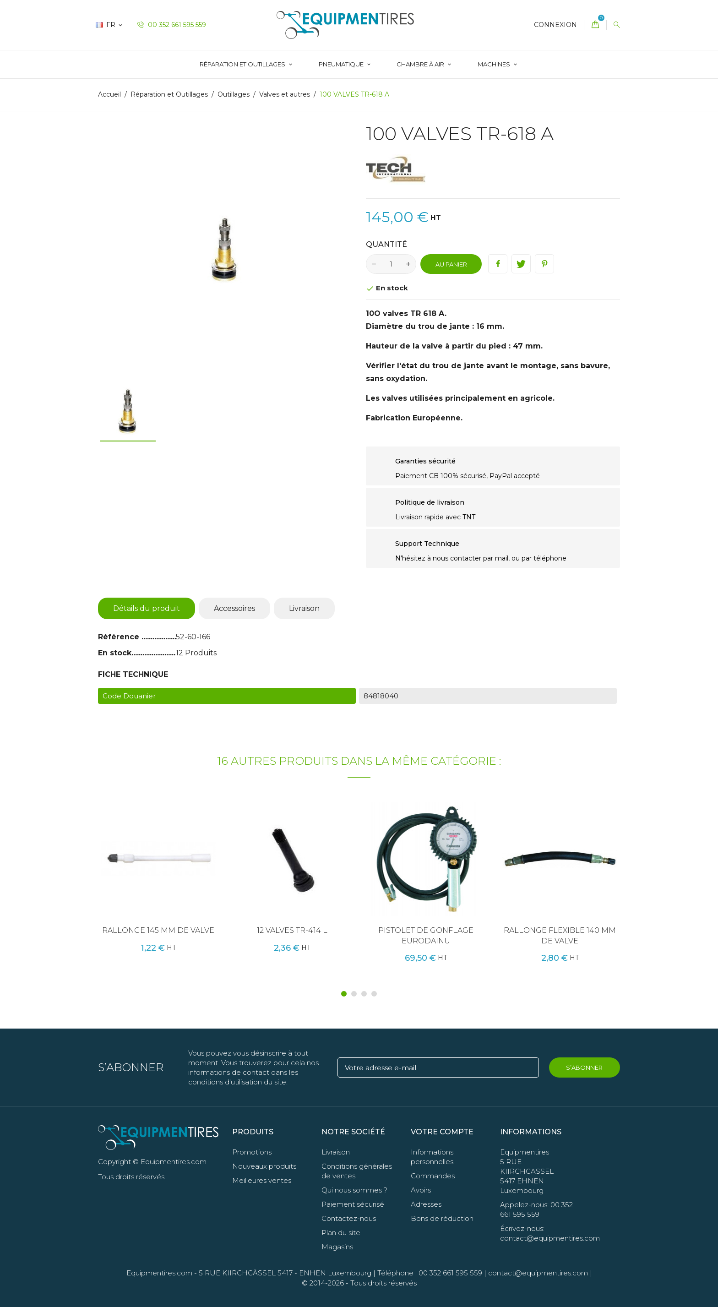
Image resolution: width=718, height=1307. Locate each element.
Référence (119, 636)
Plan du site (340, 1232)
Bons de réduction (442, 1218)
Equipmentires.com (159, 1273)
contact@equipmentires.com (538, 1273)
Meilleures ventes (261, 1180)
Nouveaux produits (264, 1166)
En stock (114, 652)
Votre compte (442, 1131)
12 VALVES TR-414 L (292, 930)
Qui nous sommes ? (354, 1190)
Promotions (252, 1152)
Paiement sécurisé (352, 1204)
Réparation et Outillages (243, 64)
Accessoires (234, 608)
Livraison (304, 608)
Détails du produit (146, 608)
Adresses (426, 1204)
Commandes (433, 1175)
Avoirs (421, 1190)
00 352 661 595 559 (171, 25)
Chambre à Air (421, 64)
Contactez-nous (348, 1218)
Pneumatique (342, 64)
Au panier (451, 264)
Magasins (337, 1246)
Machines (494, 64)
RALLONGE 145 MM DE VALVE (158, 930)
